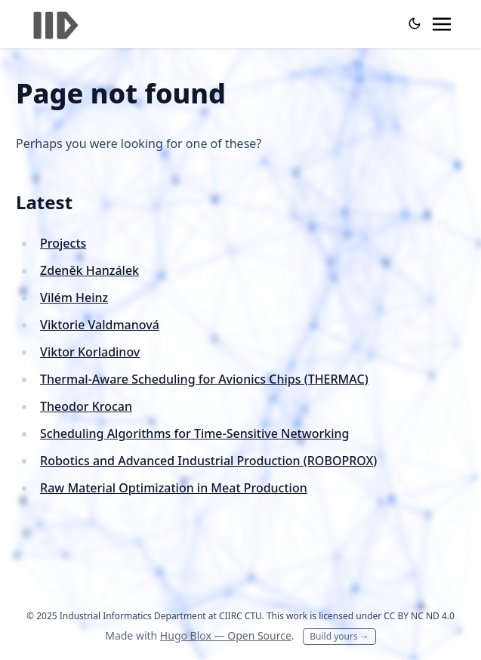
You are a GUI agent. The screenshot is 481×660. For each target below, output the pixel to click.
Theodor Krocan (86, 406)
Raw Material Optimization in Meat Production (173, 488)
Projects (63, 243)
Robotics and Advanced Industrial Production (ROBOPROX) (208, 460)
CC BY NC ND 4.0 (419, 615)
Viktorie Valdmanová (99, 324)
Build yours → (339, 636)
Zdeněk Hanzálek (89, 270)
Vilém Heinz (74, 297)
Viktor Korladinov (90, 352)
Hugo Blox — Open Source (225, 635)
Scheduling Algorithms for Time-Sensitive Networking (194, 433)
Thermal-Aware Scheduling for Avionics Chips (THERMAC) (204, 379)
